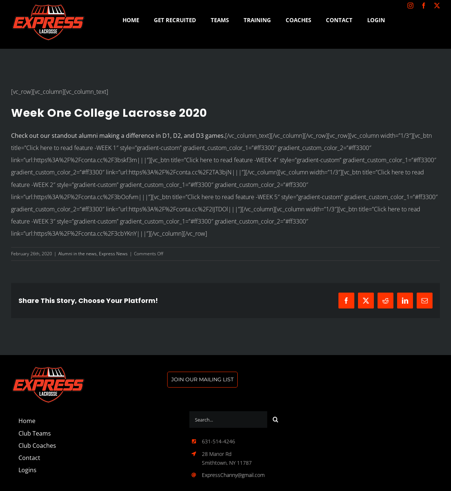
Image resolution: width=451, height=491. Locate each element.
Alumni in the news (77, 253)
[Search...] (228, 419)
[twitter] (437, 5)
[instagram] (410, 5)
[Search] (275, 419)
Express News (113, 253)
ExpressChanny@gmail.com (233, 474)
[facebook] (424, 5)
